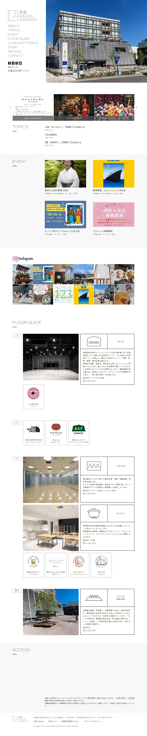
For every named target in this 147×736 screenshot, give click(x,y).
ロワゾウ (101, 572)
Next (136, 107)
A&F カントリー (78, 440)
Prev (10, 107)
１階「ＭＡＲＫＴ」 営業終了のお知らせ (65, 127)
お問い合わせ (39, 721)
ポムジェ (56, 440)
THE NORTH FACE (33, 440)
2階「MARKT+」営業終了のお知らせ (63, 142)
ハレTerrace (33, 404)
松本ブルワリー (33, 572)
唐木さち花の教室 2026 (56, 190)
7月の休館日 (51, 134)
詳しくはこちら (89, 381)
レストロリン (78, 572)
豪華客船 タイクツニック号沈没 (109, 190)
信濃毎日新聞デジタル (70, 721)
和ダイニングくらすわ (56, 572)
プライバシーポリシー (92, 721)
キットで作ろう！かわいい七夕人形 (62, 231)
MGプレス (53, 721)
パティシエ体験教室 (103, 231)
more (15, 131)
